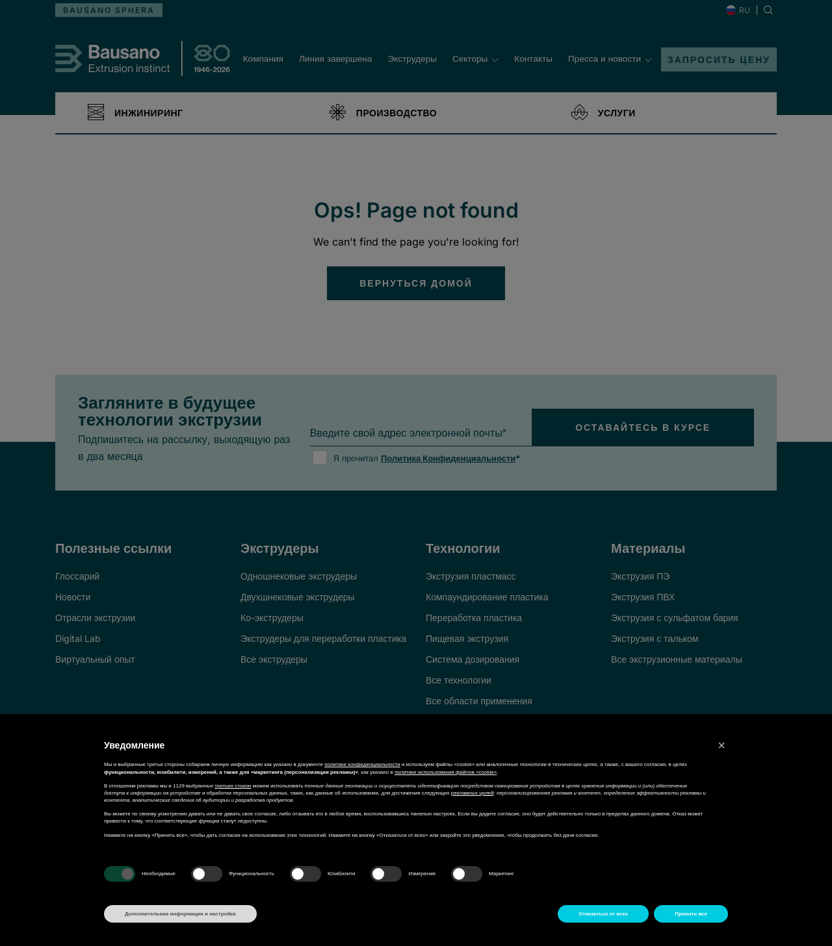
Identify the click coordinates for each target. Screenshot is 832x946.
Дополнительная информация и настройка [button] (180, 914)
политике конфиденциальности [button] (362, 764)
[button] (721, 745)
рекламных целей (472, 793)
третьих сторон (232, 786)
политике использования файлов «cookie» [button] (446, 772)
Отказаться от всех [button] (603, 914)
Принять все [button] (691, 914)
